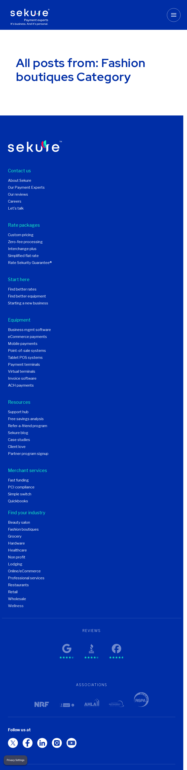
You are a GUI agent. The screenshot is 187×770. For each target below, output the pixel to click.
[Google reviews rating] (66, 647)
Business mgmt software (29, 330)
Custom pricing (21, 235)
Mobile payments (22, 343)
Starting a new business (28, 303)
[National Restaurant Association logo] (116, 703)
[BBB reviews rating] (91, 647)
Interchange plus (22, 249)
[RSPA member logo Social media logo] (13, 743)
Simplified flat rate (23, 256)
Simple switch (19, 494)
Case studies (19, 440)
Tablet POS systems (25, 357)
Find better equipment (27, 296)
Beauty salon (19, 522)
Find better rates (22, 289)
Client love (17, 446)
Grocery (15, 536)
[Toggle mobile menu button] (174, 15)
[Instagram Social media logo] (71, 743)
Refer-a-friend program (27, 426)
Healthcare (17, 550)
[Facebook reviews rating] (116, 647)
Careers (14, 201)
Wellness (16, 606)
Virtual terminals (21, 371)
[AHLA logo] (91, 702)
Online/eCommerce (24, 571)
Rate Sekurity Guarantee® (30, 262)
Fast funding (18, 480)
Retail (13, 592)
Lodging (15, 564)
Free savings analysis (26, 419)
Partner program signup (28, 453)
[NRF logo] (42, 704)
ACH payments (21, 385)
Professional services (26, 578)
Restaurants (18, 585)
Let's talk (16, 208)
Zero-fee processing (25, 242)
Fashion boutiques (23, 529)
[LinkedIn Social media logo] (57, 743)
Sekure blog (18, 433)
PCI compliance (21, 487)
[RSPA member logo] (141, 699)
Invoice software (22, 378)
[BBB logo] (66, 705)
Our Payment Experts (26, 187)
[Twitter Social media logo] (28, 743)
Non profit (16, 557)
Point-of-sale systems (27, 350)
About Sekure (19, 180)
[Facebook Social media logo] (42, 743)
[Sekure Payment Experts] (31, 15)
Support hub (18, 412)
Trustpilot (91, 667)
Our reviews (18, 194)
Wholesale (17, 599)
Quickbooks (18, 501)
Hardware (16, 543)
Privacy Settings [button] (15, 760)
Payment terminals (24, 364)
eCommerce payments (27, 336)
